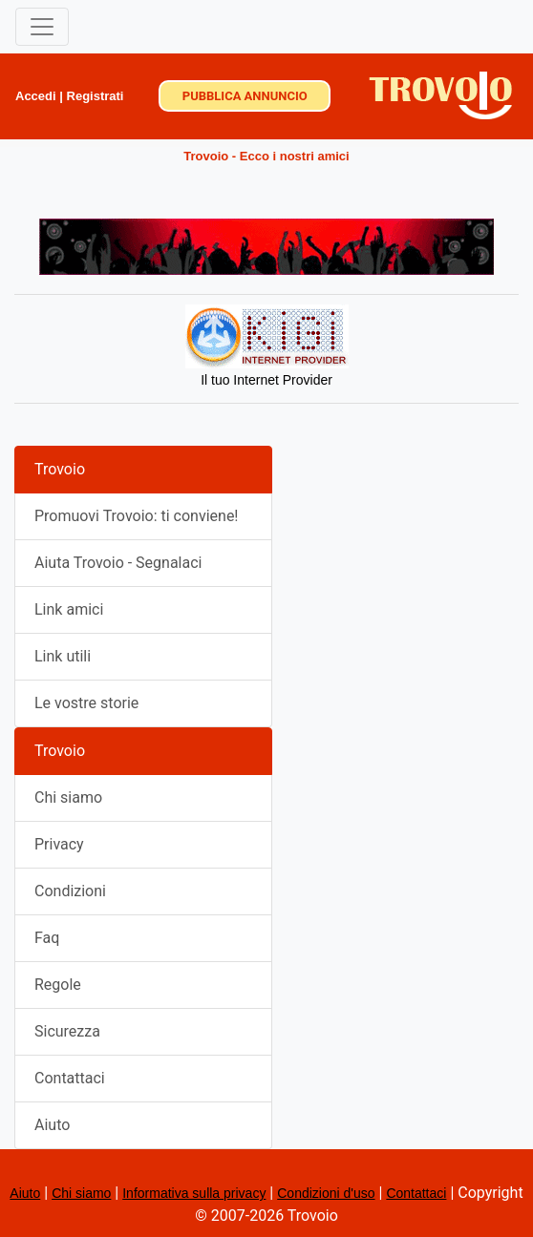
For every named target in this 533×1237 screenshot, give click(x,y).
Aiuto (52, 1125)
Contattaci (69, 1078)
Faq (46, 938)
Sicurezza (67, 1031)
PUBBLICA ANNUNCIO (245, 96)
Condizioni (70, 891)
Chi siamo (68, 797)
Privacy (59, 844)
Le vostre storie (86, 703)
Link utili (62, 656)
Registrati (95, 96)
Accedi (35, 96)
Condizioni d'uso (325, 1193)
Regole (57, 984)
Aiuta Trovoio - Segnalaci (118, 563)
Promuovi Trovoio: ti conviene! (136, 516)
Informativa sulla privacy (194, 1193)
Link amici (68, 609)
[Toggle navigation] (42, 27)
